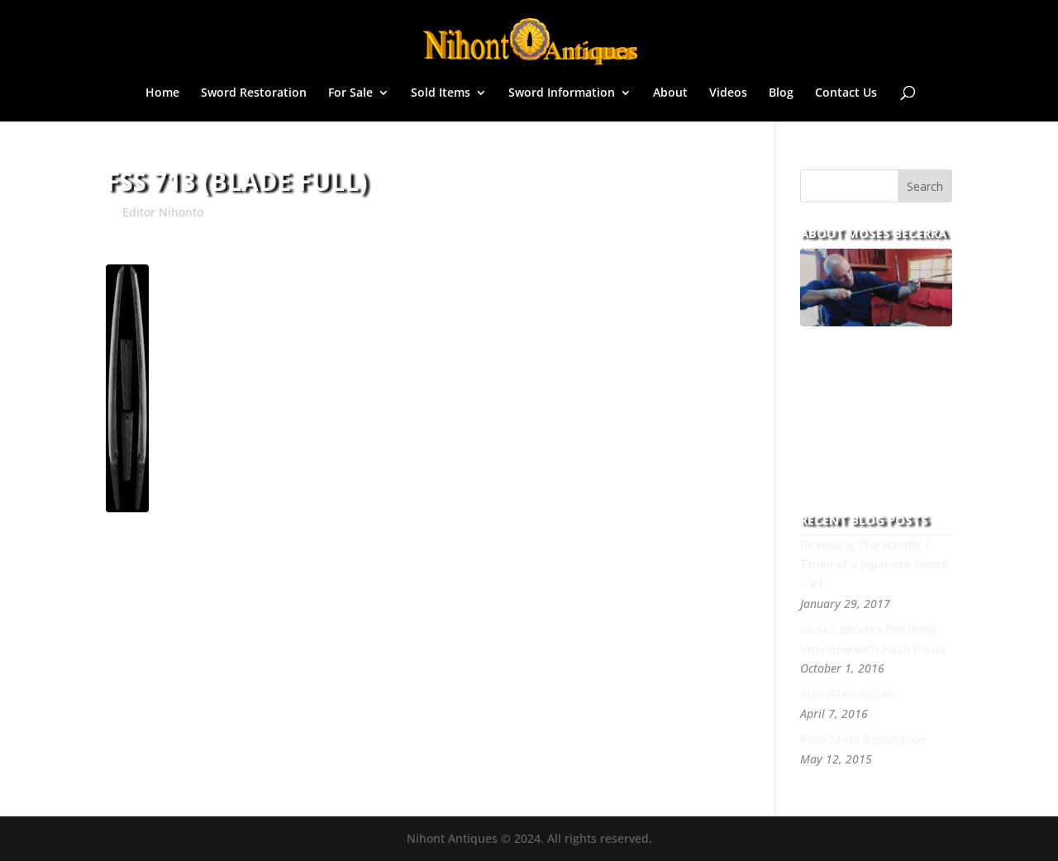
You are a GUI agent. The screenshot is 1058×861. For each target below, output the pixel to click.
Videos (728, 93)
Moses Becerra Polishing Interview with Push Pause (873, 639)
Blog (781, 93)
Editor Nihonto (162, 212)
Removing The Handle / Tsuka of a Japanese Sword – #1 (874, 564)
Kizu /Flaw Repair (848, 694)
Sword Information (561, 93)
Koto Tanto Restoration (863, 739)
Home (162, 93)
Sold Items (440, 93)
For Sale (350, 93)
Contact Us (846, 93)
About (670, 93)
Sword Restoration (254, 93)
